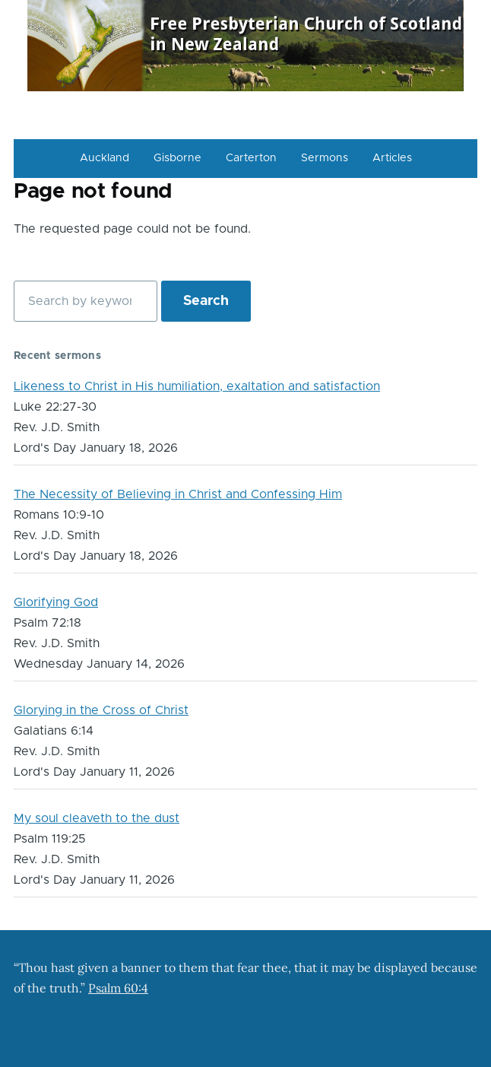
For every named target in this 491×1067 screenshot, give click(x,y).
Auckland (104, 158)
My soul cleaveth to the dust (96, 818)
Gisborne (177, 158)
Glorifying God (56, 602)
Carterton (251, 158)
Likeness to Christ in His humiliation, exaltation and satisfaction (197, 386)
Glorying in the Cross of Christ (101, 710)
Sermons (324, 158)
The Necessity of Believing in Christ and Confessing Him (178, 494)
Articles (392, 158)
